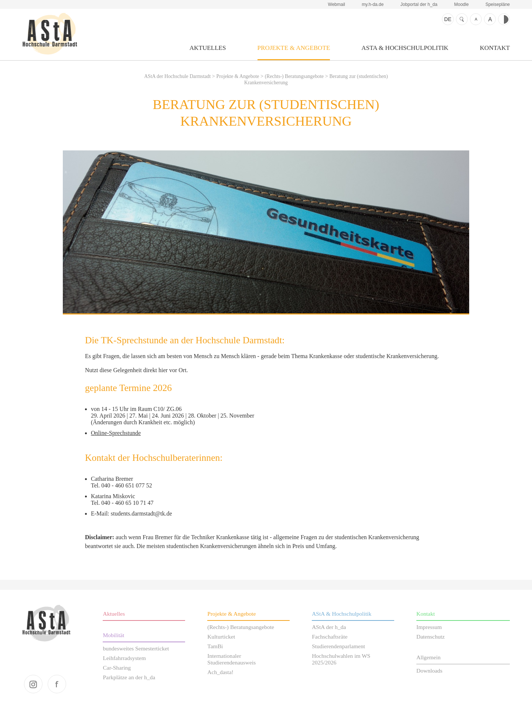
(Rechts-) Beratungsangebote (294, 76)
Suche (462, 19)
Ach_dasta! (220, 672)
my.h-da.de (372, 4)
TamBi (215, 646)
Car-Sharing (117, 667)
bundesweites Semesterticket (136, 648)
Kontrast (504, 19)
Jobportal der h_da (418, 4)
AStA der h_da (329, 627)
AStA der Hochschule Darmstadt (49, 34)
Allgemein (428, 657)
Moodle (461, 4)
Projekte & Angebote (294, 47)
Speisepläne (497, 4)
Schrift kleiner (476, 19)
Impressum (429, 627)
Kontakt (495, 47)
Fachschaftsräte (330, 636)
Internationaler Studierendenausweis (231, 659)
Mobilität (113, 635)
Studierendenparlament (338, 646)
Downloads (429, 670)
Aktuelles (208, 47)
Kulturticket (221, 636)
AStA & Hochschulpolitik (404, 47)
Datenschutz (430, 636)
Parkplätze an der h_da (129, 677)
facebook (57, 684)
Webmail (336, 4)
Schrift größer (490, 19)
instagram (33, 684)
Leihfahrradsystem (124, 658)
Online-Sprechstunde (116, 433)
